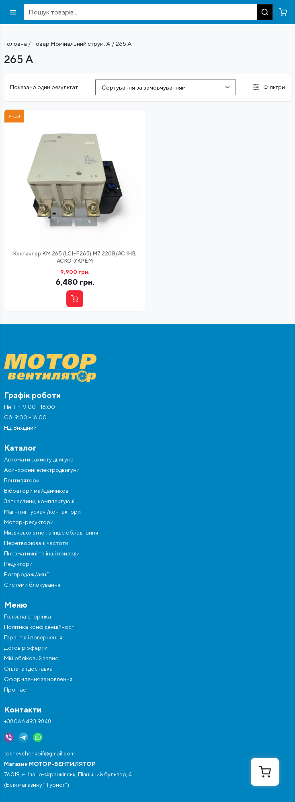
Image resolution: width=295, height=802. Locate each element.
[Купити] (74, 298)
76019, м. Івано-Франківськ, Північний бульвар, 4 (68, 774)
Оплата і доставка (28, 668)
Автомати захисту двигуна (39, 459)
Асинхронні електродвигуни (42, 470)
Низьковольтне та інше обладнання (51, 532)
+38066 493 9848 (27, 721)
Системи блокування (32, 585)
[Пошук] (265, 12)
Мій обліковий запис (31, 658)
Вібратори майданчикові (37, 491)
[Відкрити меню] (13, 12)
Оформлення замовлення (38, 679)
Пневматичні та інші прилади (42, 553)
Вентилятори (21, 480)
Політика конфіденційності (40, 627)
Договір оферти (25, 648)
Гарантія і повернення (33, 637)
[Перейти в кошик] (283, 12)
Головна (15, 43)
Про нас (15, 689)
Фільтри (269, 87)
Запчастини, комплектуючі (39, 501)
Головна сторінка (27, 616)
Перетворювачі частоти (36, 543)
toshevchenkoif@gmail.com (39, 753)
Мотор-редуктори (28, 522)
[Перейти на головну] (147, 368)
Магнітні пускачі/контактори (42, 511)
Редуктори (18, 564)
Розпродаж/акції (26, 574)
